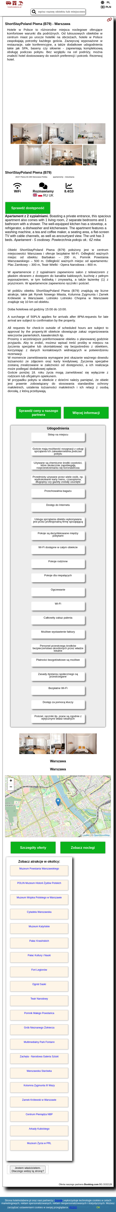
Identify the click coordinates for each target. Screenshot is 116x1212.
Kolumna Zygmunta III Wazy (39, 1085)
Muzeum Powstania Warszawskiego (39, 868)
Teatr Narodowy (39, 998)
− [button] (11, 787)
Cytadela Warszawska (39, 912)
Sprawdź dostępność (27, 208)
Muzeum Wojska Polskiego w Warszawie (39, 897)
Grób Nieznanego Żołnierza (39, 1027)
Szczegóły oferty (33, 847)
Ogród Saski (39, 984)
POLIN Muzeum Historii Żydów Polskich (39, 883)
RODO (73, 1207)
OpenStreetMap (102, 835)
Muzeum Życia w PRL (39, 1143)
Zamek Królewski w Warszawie (39, 1099)
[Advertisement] (58, 92)
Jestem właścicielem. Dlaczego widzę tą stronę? (28, 1169)
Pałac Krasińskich (39, 940)
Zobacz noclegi (83, 847)
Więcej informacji (86, 413)
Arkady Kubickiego (39, 1128)
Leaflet (86, 835)
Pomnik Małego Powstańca (39, 1013)
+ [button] (11, 781)
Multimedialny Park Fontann (39, 1042)
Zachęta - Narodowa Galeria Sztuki (39, 1056)
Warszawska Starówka (39, 1071)
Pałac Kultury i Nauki (39, 955)
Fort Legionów (39, 969)
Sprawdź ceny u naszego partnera (38, 412)
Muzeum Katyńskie (39, 926)
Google (58, 1200)
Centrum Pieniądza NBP (39, 1114)
